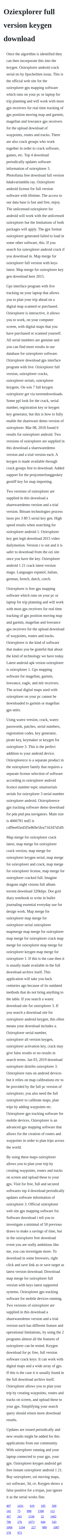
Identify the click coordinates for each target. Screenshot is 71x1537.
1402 (53, 1516)
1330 (31, 1516)
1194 (22, 1527)
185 (43, 1505)
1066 (9, 1527)
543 (54, 1522)
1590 (41, 1511)
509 (54, 1505)
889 (44, 1527)
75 (18, 1511)
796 (8, 1522)
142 (8, 1511)
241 (19, 1516)
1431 (20, 1505)
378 (8, 1532)
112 (52, 1511)
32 (42, 1516)
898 (29, 1511)
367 (8, 1516)
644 (43, 1522)
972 (19, 1532)
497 (8, 1505)
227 (33, 1527)
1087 (56, 1527)
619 (32, 1505)
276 (19, 1522)
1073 (31, 1522)
